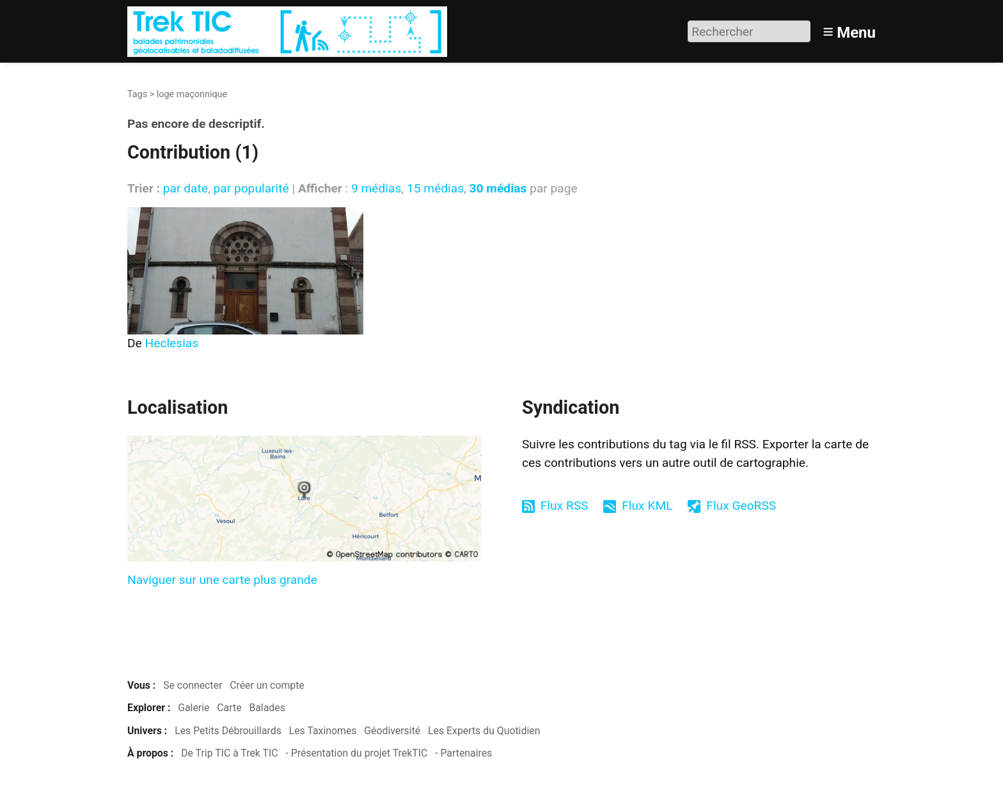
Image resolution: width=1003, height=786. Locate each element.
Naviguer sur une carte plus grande (222, 579)
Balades (267, 708)
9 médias (376, 188)
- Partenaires (463, 753)
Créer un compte (267, 685)
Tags (137, 94)
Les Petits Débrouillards (228, 731)
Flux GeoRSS (741, 505)
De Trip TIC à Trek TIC (229, 753)
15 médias (435, 188)
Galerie (193, 708)
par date (185, 188)
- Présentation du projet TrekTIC (356, 753)
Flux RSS (564, 505)
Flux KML (647, 505)
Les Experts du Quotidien (484, 731)
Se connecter (192, 685)
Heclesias (172, 343)
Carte (229, 708)
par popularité (250, 188)
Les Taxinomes (323, 731)
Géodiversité (392, 731)
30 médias (498, 188)
